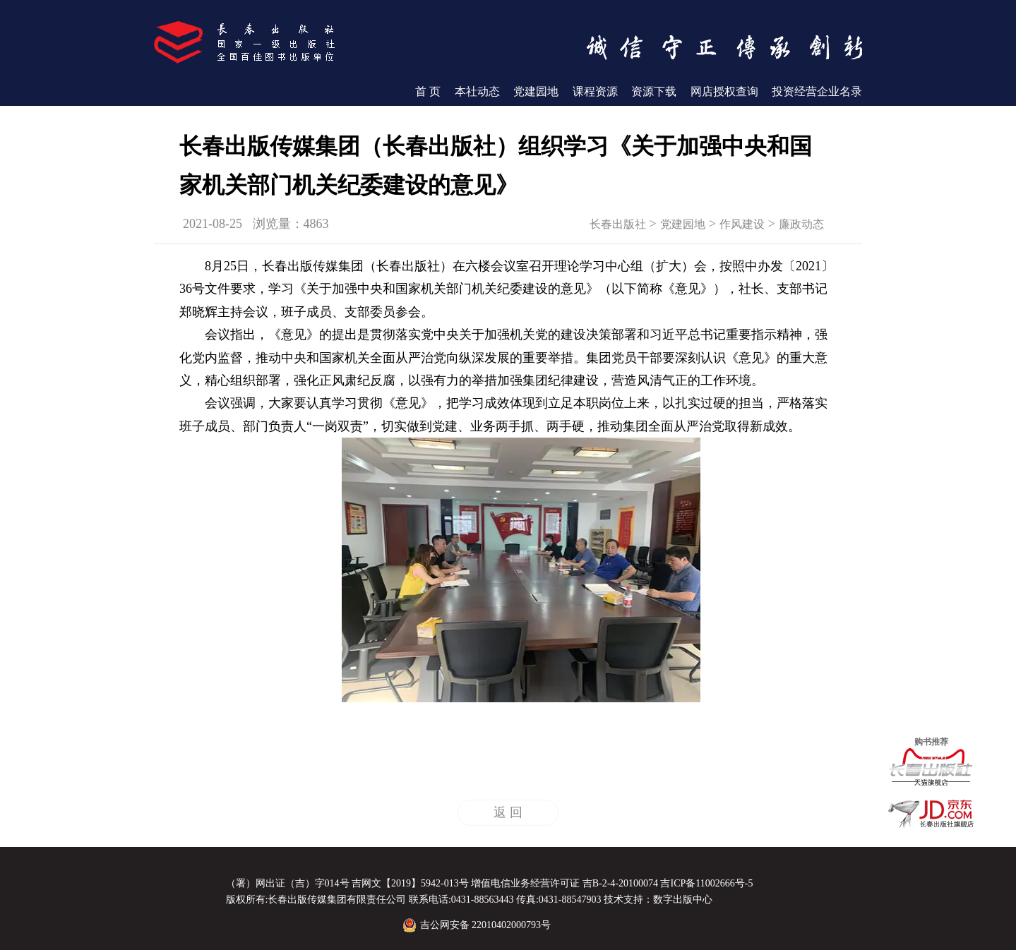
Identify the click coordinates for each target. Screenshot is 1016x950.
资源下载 (653, 91)
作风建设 (742, 224)
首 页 (428, 91)
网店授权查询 (724, 91)
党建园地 (535, 91)
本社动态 (477, 91)
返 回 (508, 812)
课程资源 (595, 91)
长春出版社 (618, 224)
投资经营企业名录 (817, 91)
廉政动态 (801, 224)
